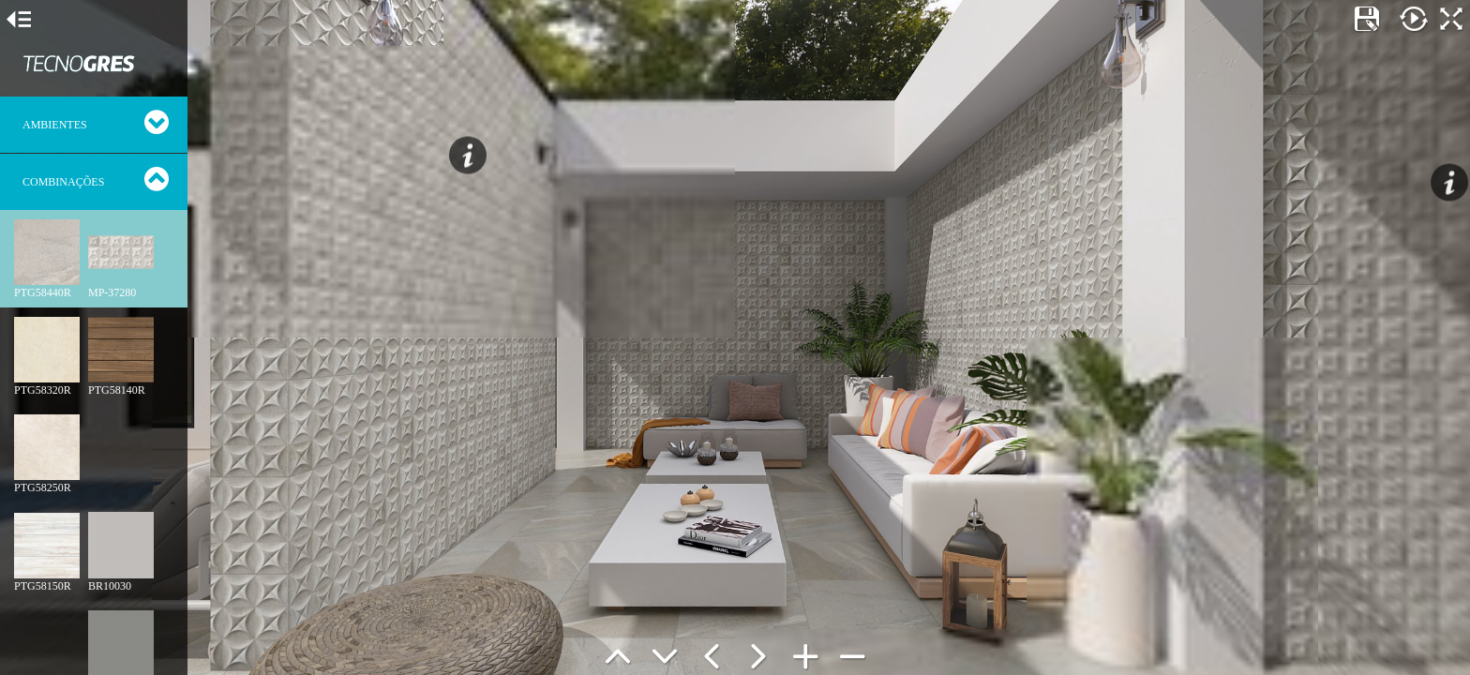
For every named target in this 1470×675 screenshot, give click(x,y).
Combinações (63, 181)
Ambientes (54, 124)
